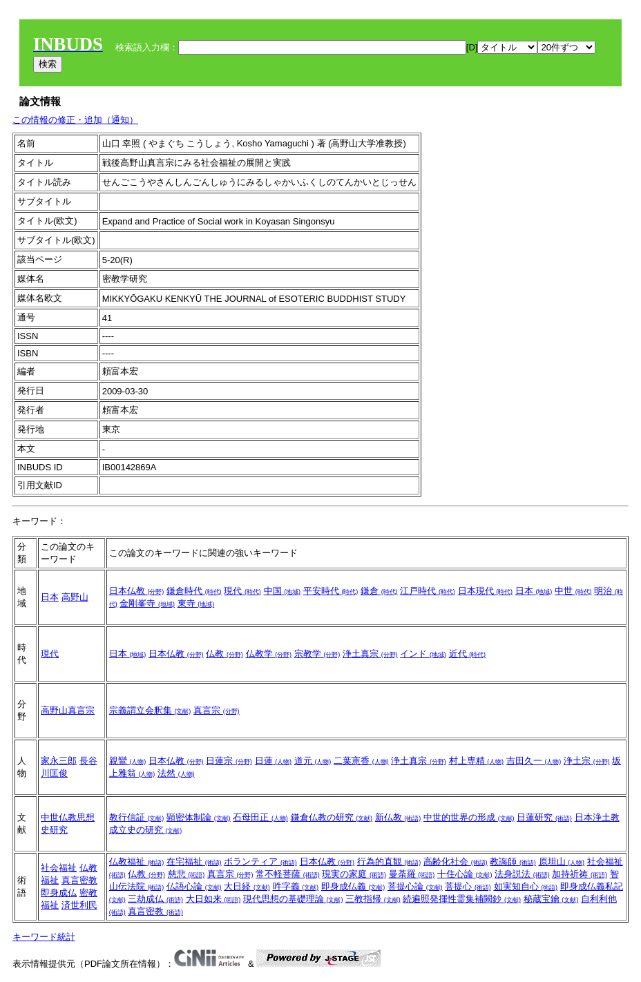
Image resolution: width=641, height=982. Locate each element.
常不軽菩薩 (288, 874)
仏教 (224, 653)
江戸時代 (427, 591)
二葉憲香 (361, 760)
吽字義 (296, 886)
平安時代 (330, 591)
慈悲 (186, 874)
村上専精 (476, 760)
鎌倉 (379, 591)
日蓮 (273, 760)
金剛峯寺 (147, 603)
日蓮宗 (229, 760)
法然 (176, 773)
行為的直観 (389, 861)
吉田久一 (534, 760)
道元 (313, 760)
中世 (573, 591)
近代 (467, 653)
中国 (282, 591)
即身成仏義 (353, 886)
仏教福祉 (136, 861)
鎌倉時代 (194, 591)
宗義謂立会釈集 (150, 710)
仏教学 (269, 653)
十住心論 (464, 874)
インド (423, 653)
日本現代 (485, 591)
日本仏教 (136, 591)
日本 (50, 597)
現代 (242, 591)
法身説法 (522, 874)
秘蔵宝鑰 (551, 899)
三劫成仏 (155, 899)
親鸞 (127, 760)
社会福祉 (59, 868)
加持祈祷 (579, 874)
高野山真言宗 (68, 710)
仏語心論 (194, 886)
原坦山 (562, 861)
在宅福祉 (194, 861)
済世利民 (79, 905)
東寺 (196, 603)
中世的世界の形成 (469, 817)
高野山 (74, 597)
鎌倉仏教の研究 (332, 817)
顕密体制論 (198, 817)
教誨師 (513, 861)
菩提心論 (415, 886)
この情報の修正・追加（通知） (75, 120)
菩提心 (468, 886)
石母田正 (260, 817)
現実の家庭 (354, 874)
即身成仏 (59, 892)
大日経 (247, 886)
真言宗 (216, 710)
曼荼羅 (412, 874)
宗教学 (317, 653)
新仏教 (398, 817)
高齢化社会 (455, 861)
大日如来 (213, 899)
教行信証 (136, 817)
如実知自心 (526, 886)
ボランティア (260, 861)
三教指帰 (373, 899)
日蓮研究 (544, 817)
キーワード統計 (43, 937)
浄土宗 (587, 760)
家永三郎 (59, 760)
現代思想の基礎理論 (293, 899)
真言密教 (79, 880)
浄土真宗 (370, 653)
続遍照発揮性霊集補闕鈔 (462, 899)
